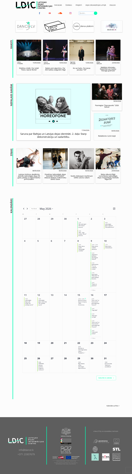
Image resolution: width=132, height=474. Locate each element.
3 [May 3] (104, 218)
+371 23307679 (26, 454)
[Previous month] (24, 209)
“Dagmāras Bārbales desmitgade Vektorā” (95, 257)
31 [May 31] (105, 358)
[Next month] (27, 209)
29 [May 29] (78, 358)
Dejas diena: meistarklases (108, 247)
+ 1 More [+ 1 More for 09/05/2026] (93, 290)
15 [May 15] (78, 294)
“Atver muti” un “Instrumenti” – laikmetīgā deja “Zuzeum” (95, 302)
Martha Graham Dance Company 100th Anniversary (82, 302)
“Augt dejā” (94, 310)
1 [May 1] (78, 218)
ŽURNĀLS (69, 5)
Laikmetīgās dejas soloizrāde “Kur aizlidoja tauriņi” (42, 302)
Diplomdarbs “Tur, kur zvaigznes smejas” (95, 267)
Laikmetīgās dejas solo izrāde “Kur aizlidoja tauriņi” (29, 302)
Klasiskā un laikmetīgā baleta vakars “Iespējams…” (82, 350)
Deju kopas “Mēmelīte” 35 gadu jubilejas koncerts (95, 277)
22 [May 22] (78, 342)
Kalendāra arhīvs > (113, 406)
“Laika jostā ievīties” (95, 332)
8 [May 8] (78, 240)
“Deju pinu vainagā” (94, 316)
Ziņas (11, 152)
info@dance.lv (26, 449)
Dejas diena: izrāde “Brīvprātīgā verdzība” (81, 248)
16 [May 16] (92, 294)
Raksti (11, 44)
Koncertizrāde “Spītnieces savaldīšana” (108, 365)
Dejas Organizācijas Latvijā (96, 5)
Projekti (79, 5)
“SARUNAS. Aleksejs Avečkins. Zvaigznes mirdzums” (41, 366)
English (113, 5)
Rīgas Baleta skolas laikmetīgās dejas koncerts (82, 366)
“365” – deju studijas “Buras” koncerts (82, 234)
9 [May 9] (91, 240)
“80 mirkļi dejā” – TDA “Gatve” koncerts (82, 225)
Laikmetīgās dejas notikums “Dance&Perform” (109, 225)
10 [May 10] (105, 240)
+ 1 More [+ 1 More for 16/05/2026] (93, 338)
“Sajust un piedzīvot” (94, 284)
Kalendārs (11, 206)
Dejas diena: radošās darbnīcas (95, 247)
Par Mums (58, 5)
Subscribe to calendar (105, 378)
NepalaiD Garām (11, 95)
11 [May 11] (25, 294)
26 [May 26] (38, 358)
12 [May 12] (38, 294)
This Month (34, 208)
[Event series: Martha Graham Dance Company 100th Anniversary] (85, 298)
